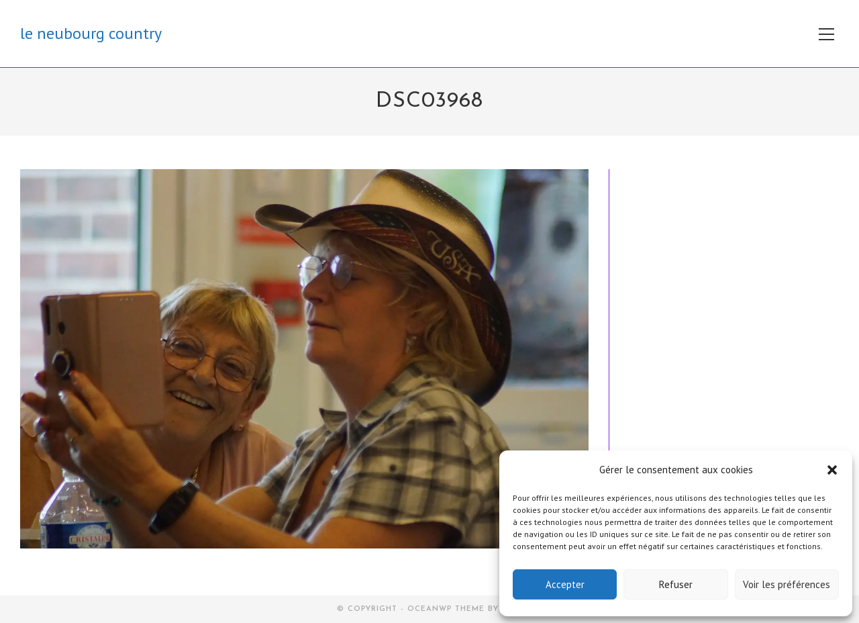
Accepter (565, 584)
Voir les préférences (786, 584)
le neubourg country (91, 33)
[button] (832, 470)
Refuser (676, 584)
